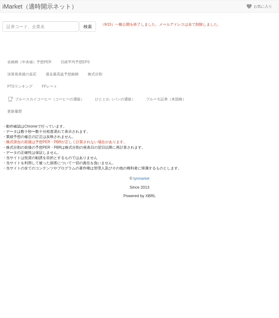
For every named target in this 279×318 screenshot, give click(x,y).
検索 (87, 26)
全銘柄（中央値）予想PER (29, 62)
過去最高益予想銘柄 (62, 74)
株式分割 (95, 74)
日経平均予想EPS (75, 62)
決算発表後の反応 (22, 74)
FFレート (49, 86)
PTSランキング (20, 86)
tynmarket (141, 178)
